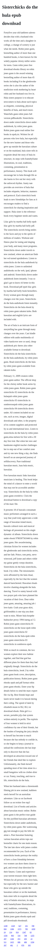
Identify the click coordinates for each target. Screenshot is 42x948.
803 (12, 936)
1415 (12, 942)
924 (17, 932)
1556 (5, 936)
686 (19, 942)
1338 (5, 926)
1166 (12, 939)
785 (26, 929)
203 (25, 939)
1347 (24, 932)
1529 (13, 926)
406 (25, 942)
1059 (33, 929)
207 (5, 939)
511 (5, 942)
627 (20, 926)
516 (19, 936)
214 (10, 932)
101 (26, 926)
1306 (12, 929)
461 (11, 945)
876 (23, 945)
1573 (19, 929)
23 (31, 939)
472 (19, 939)
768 (25, 936)
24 (5, 932)
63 (31, 932)
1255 (32, 936)
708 (33, 926)
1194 (32, 942)
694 (5, 929)
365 (29, 945)
